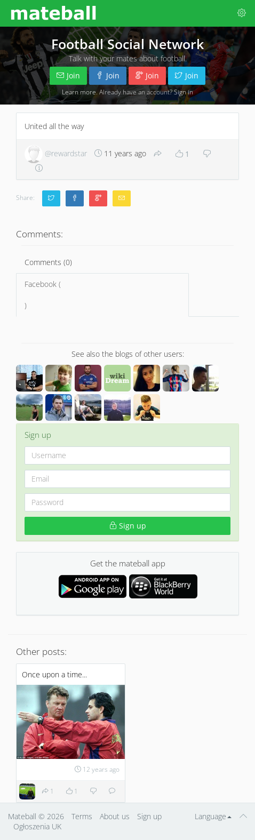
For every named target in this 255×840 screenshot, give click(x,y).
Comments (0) (48, 262)
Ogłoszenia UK (37, 826)
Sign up (127, 526)
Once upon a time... (54, 674)
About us (115, 816)
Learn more (79, 91)
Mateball (22, 816)
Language (213, 816)
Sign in (183, 91)
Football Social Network (127, 44)
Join (68, 75)
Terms (81, 816)
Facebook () (102, 294)
